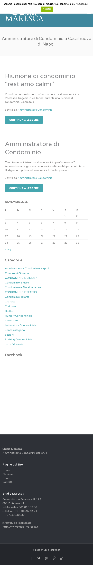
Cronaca (10, 301)
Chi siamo (8, 474)
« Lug (8, 249)
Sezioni (9, 334)
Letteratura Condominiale (21, 325)
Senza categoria (15, 330)
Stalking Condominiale (18, 339)
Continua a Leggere (24, 119)
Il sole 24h (11, 320)
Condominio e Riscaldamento (23, 287)
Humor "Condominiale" (19, 315)
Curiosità (10, 306)
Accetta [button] (47, 9)
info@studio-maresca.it (16, 522)
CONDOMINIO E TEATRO (21, 292)
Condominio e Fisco (17, 282)
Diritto (9, 311)
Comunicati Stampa (17, 273)
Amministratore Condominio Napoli (27, 268)
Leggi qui (82, 3)
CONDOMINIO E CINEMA (21, 278)
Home (6, 470)
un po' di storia (14, 344)
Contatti (7, 482)
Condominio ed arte (17, 297)
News (5, 478)
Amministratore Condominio (35, 109)
